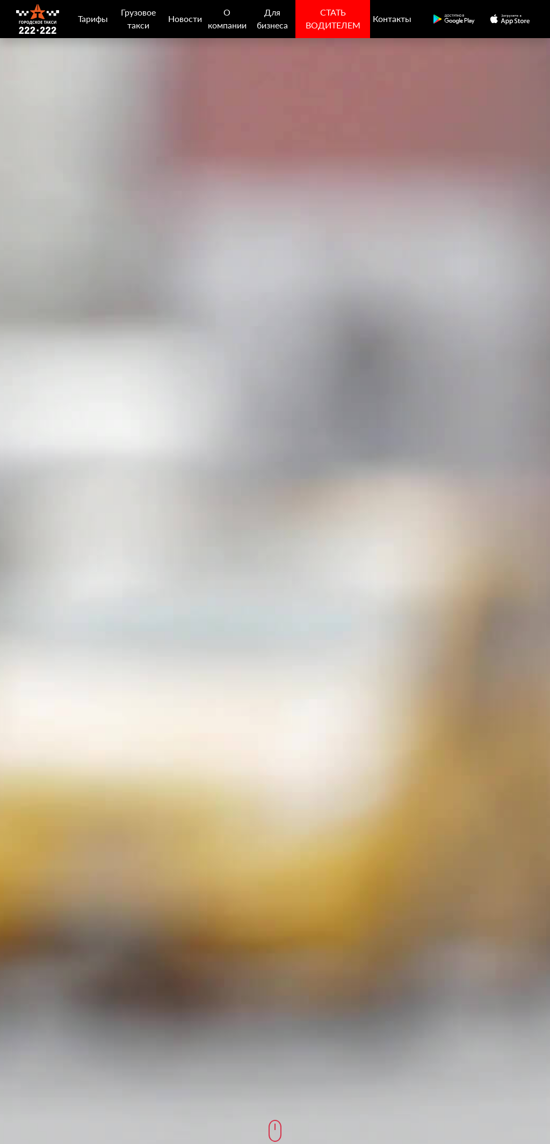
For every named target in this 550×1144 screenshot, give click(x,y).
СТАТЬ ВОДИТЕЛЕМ (333, 18)
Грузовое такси (138, 18)
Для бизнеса (272, 18)
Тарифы (93, 18)
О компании (227, 18)
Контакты (392, 18)
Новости (185, 18)
